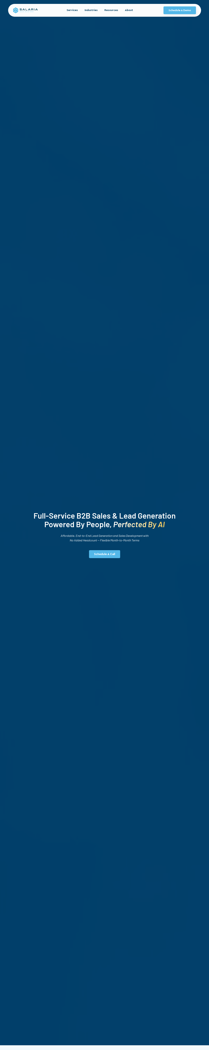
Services (72, 10)
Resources (111, 10)
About (129, 10)
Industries (91, 10)
